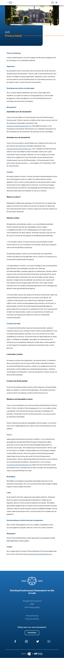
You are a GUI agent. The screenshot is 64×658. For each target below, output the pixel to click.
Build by (24, 654)
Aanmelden (32, 633)
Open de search (53, 2)
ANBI (32, 604)
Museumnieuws (32, 615)
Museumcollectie (32, 619)
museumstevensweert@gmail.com (19, 126)
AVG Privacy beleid (32, 607)
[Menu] (56, 2)
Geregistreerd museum (32, 601)
